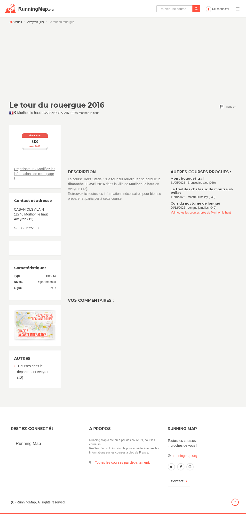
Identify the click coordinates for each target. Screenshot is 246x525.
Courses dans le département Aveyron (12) (33, 383)
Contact (179, 492)
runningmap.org (185, 467)
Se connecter (217, 20)
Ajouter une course (187, 20)
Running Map (28, 455)
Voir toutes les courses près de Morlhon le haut (201, 224)
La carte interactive (123, 20)
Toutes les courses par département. (122, 474)
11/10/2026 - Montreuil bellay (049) (204, 204)
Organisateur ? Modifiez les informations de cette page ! (34, 185)
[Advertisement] (123, 74)
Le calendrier (155, 20)
